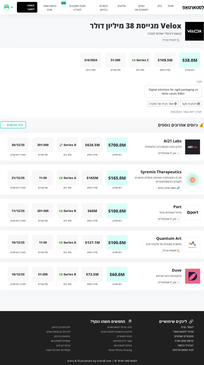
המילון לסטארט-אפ (141, 7)
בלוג (159, 6)
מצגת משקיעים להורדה (77, 7)
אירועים (122, 6)
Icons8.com (104, 361)
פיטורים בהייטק (104, 7)
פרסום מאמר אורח (49, 7)
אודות (171, 6)
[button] (8, 7)
